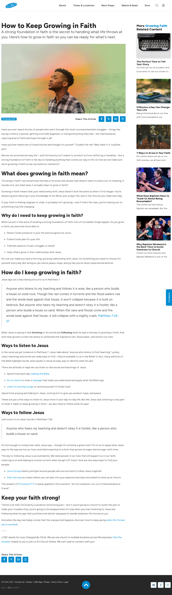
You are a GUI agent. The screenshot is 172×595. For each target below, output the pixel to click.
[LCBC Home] (11, 5)
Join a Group (14, 471)
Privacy (47, 582)
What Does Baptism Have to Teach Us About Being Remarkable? (152, 198)
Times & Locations (83, 5)
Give (147, 5)
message (37, 380)
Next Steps (107, 5)
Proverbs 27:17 (27, 483)
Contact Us (19, 582)
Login (66, 582)
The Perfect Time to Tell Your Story (150, 63)
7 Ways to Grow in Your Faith (153, 152)
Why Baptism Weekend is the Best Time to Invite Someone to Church (151, 247)
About (62, 5)
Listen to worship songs (20, 386)
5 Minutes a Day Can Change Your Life (153, 108)
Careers (29, 582)
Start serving (14, 477)
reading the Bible (39, 373)
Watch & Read (130, 5)
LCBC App (38, 582)
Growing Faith (9, 119)
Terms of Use (56, 582)
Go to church (14, 380)
